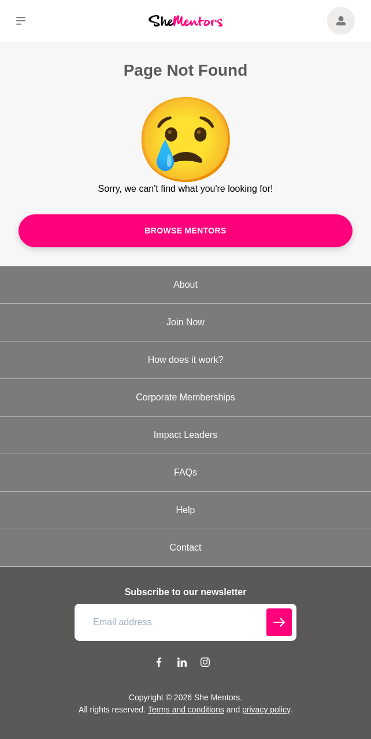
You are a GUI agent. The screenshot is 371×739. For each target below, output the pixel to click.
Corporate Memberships (185, 397)
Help (185, 510)
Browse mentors (185, 230)
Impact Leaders (185, 435)
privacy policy (266, 709)
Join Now (185, 322)
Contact (185, 547)
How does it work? (186, 360)
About (185, 284)
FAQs (185, 472)
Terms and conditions (186, 709)
